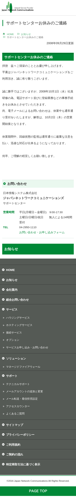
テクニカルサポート (18, 384)
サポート (11, 375)
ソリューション (16, 358)
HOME (10, 34)
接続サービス (14, 332)
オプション (12, 339)
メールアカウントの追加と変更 (24, 391)
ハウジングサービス (18, 317)
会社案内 (11, 289)
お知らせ (26, 34)
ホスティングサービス (19, 325)
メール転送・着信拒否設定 (22, 398)
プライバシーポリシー (20, 434)
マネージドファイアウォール (23, 366)
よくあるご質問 (15, 413)
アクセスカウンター (18, 406)
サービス (11, 309)
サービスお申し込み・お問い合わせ (27, 347)
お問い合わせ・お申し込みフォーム (42, 232)
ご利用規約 (13, 444)
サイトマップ (14, 425)
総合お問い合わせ (17, 299)
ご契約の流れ (14, 454)
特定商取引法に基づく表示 (23, 464)
